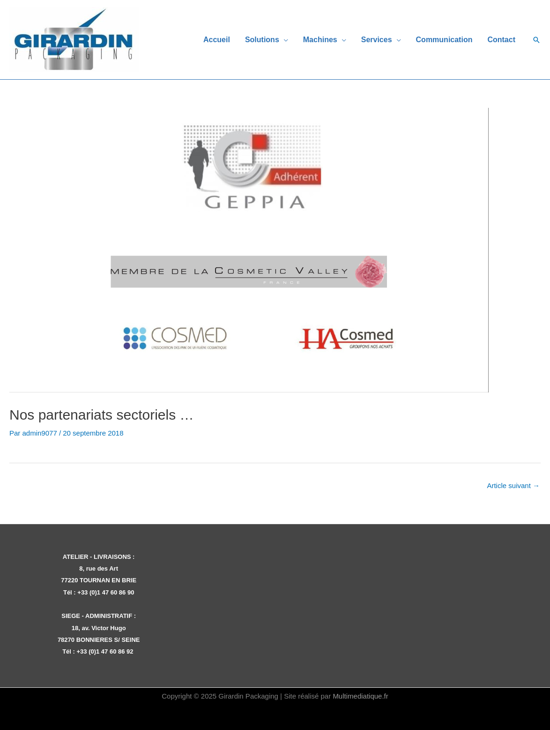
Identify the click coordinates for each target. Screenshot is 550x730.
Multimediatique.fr (360, 696)
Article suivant (513, 485)
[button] (536, 40)
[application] (283, 40)
